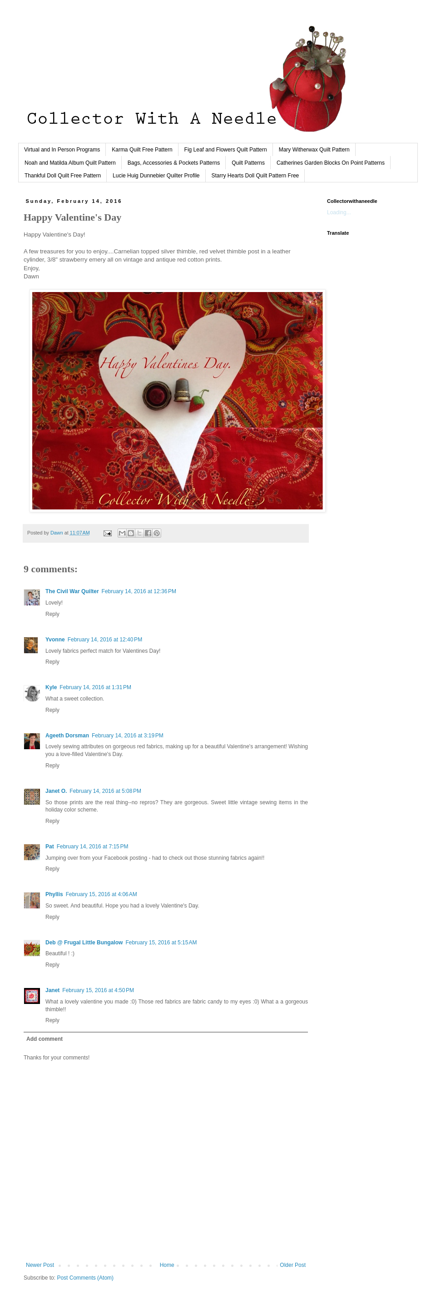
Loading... (339, 212)
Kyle (51, 687)
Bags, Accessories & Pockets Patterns (174, 163)
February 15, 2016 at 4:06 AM (101, 894)
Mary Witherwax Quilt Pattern (314, 149)
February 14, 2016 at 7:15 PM (93, 846)
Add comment (44, 1039)
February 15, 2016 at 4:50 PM (98, 990)
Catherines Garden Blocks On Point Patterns (331, 163)
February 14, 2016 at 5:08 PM (105, 791)
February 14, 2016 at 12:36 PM (139, 591)
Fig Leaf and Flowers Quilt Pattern (225, 149)
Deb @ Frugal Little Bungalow (84, 942)
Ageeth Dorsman (67, 735)
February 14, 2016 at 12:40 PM (105, 639)
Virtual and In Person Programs (62, 149)
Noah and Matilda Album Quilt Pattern (70, 163)
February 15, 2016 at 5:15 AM (161, 942)
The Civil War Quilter (72, 591)
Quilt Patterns (248, 163)
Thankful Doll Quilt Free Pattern (63, 175)
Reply (52, 614)
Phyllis (54, 894)
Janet (52, 990)
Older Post (293, 1265)
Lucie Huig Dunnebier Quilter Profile (156, 175)
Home (167, 1265)
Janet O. (56, 791)
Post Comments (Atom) (85, 1278)
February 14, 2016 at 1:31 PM (95, 687)
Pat (49, 846)
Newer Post (40, 1265)
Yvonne (55, 639)
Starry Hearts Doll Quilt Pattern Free (255, 175)
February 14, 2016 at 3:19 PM (128, 735)
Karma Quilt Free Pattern (142, 149)
